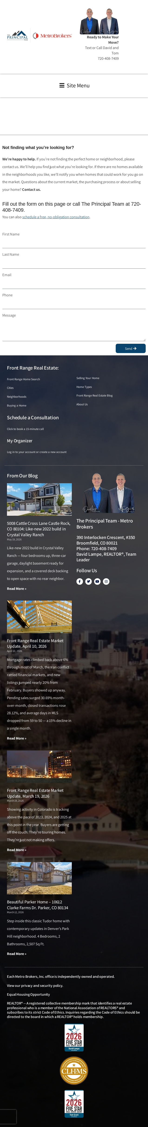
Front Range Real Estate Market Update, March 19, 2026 (35, 793)
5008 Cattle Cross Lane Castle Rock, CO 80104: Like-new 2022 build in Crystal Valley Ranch (38, 528)
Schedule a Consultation (33, 417)
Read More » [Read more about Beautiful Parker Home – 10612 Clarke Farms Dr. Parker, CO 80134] (16, 953)
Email (6, 274)
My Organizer (19, 441)
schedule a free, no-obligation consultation (55, 216)
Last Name (10, 254)
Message (9, 315)
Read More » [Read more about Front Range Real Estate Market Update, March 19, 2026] (16, 849)
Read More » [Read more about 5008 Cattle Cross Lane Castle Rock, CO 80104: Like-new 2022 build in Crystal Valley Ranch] (16, 588)
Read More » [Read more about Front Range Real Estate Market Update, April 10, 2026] (16, 738)
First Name (11, 234)
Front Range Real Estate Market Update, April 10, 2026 (35, 643)
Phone (7, 294)
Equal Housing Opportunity (28, 994)
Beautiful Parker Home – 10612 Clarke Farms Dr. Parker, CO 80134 (37, 904)
